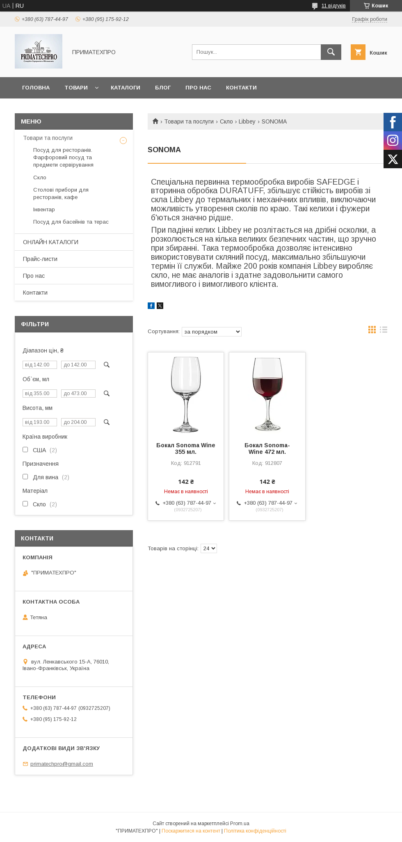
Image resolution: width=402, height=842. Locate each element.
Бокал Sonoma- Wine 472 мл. (267, 448)
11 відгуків (334, 6)
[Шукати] (331, 52)
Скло (226, 121)
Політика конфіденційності (255, 831)
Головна (36, 88)
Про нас (198, 88)
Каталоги (125, 88)
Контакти (241, 88)
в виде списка (383, 331)
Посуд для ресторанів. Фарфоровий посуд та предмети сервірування (63, 157)
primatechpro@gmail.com (61, 764)
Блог (163, 88)
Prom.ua (239, 823)
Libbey (247, 121)
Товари (76, 88)
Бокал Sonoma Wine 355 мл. (185, 448)
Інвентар (44, 209)
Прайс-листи (40, 259)
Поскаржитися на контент (191, 831)
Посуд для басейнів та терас (71, 222)
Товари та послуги (189, 121)
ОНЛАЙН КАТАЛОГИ (50, 242)
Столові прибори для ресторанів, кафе (61, 193)
